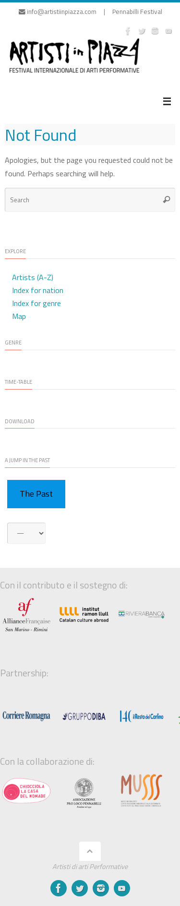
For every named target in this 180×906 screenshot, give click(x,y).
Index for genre (36, 303)
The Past (36, 493)
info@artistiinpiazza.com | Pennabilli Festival (90, 11)
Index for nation (37, 290)
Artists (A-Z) (32, 277)
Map (19, 316)
